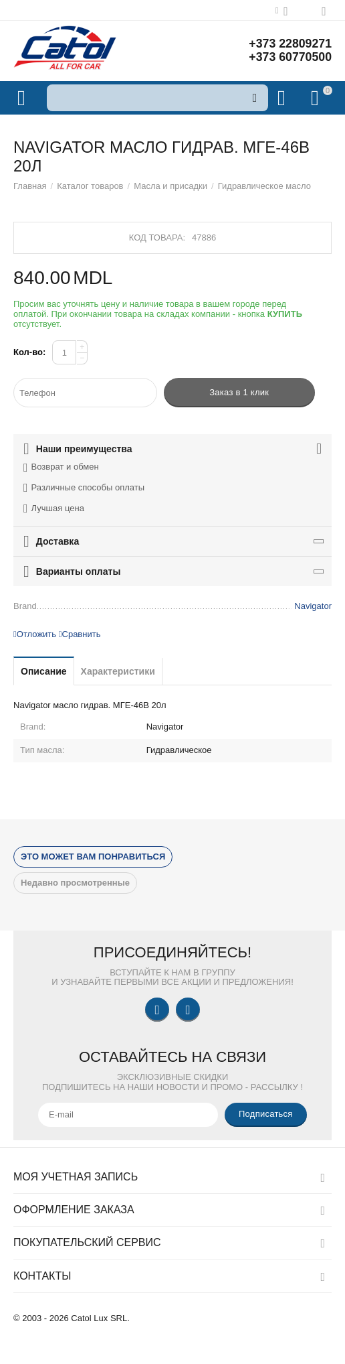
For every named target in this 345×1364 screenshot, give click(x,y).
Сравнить (80, 634)
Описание (44, 671)
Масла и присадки (170, 186)
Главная (30, 186)
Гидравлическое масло (264, 186)
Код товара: (157, 237)
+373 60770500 (289, 57)
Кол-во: (29, 352)
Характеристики (118, 671)
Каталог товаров (90, 186)
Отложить (34, 634)
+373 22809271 (289, 44)
